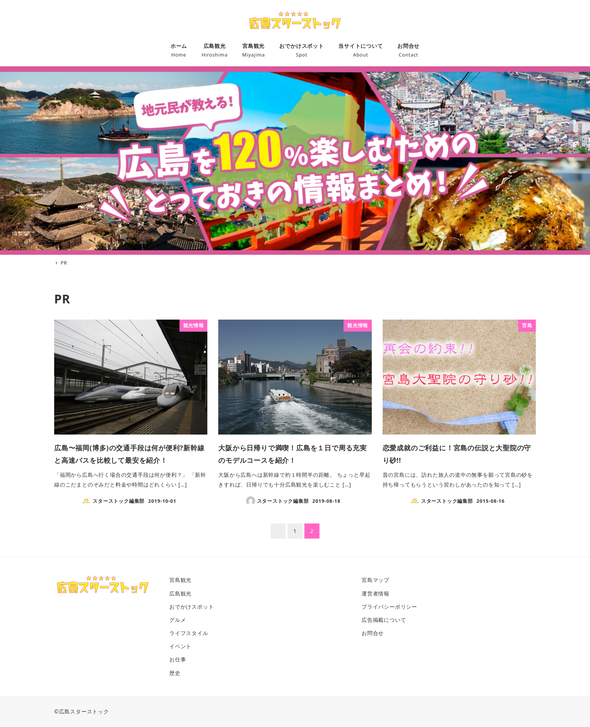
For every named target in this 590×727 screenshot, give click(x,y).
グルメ (177, 619)
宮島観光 (180, 579)
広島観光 (180, 593)
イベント (180, 646)
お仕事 (177, 659)
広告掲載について (384, 619)
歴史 (175, 672)
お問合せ (373, 633)
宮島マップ (375, 579)
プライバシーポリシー (389, 606)
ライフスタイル (188, 633)
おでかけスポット (191, 606)
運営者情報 (375, 593)
